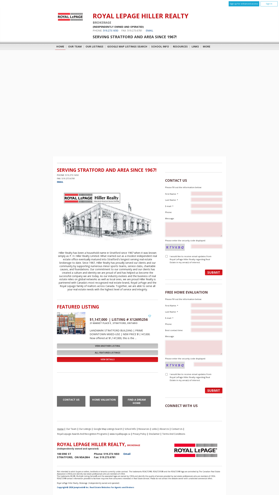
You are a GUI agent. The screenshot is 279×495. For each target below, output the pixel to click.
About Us (164, 428)
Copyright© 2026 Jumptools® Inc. (73, 487)
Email (149, 30)
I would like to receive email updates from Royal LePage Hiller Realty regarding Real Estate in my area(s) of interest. (190, 259)
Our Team (75, 46)
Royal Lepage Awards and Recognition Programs (82, 433)
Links (195, 46)
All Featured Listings (107, 352)
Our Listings (94, 46)
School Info (160, 46)
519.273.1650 (110, 30)
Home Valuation (104, 399)
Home (60, 46)
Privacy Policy (139, 433)
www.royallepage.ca (120, 433)
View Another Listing (107, 346)
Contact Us (71, 399)
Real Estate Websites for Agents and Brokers (112, 487)
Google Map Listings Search (127, 46)
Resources (180, 46)
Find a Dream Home (137, 401)
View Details (108, 359)
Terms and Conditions (173, 433)
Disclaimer (154, 433)
